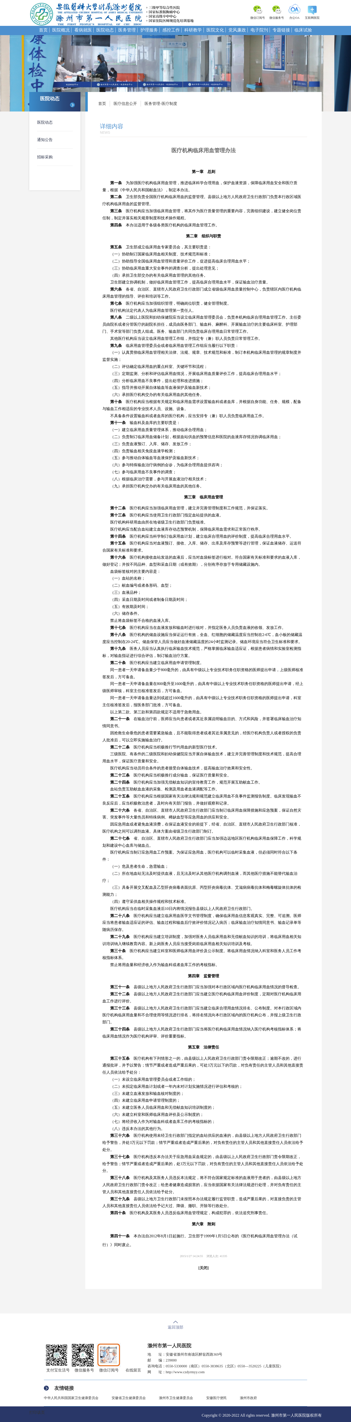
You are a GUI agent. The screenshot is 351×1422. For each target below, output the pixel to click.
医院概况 (61, 30)
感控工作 (171, 30)
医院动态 (105, 30)
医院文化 (215, 30)
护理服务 (149, 30)
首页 (43, 30)
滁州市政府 (248, 1398)
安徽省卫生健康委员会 (129, 1398)
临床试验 (303, 30)
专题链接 (281, 30)
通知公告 (45, 140)
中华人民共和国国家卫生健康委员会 (71, 1398)
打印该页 (37, 1412)
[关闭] (203, 1268)
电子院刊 (259, 30)
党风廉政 (237, 30)
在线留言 (133, 1370)
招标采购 (45, 157)
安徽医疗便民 (216, 1398)
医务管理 (127, 30)
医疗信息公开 (125, 103)
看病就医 (83, 30)
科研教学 (193, 30)
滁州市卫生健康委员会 (176, 1398)
